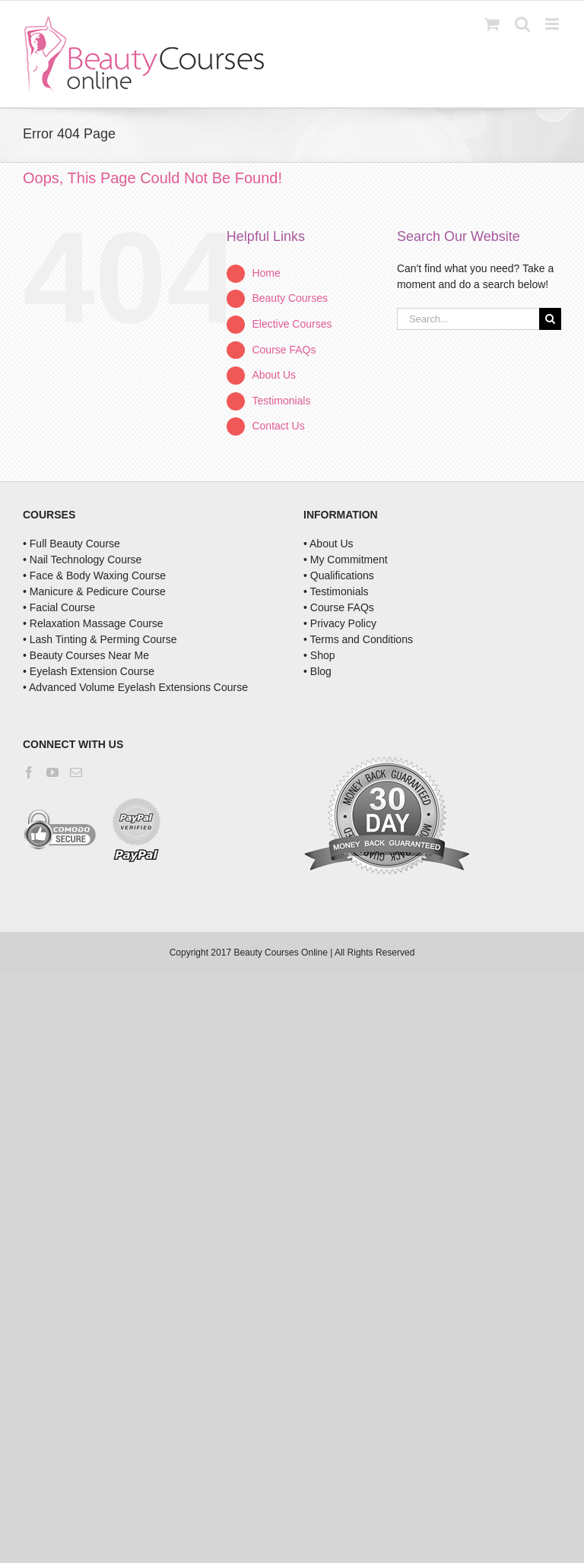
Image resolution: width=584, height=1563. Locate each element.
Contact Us (278, 426)
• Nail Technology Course (82, 559)
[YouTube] (52, 772)
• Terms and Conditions (358, 639)
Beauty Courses (290, 298)
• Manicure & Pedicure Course (94, 591)
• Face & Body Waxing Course (94, 575)
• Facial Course (59, 607)
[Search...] (468, 319)
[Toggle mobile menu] (553, 24)
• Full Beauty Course (71, 543)
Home (266, 273)
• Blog (317, 671)
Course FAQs (284, 350)
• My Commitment (345, 559)
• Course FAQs (338, 607)
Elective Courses (292, 324)
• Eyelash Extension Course (88, 671)
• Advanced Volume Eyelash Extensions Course (135, 687)
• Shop (319, 655)
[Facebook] (29, 772)
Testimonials (281, 401)
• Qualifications (338, 575)
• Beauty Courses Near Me (86, 655)
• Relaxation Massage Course (93, 623)
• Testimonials (336, 591)
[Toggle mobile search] (522, 24)
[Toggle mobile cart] (492, 24)
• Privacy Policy (339, 623)
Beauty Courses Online (280, 952)
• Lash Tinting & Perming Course (100, 639)
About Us (274, 375)
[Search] (550, 319)
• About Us (328, 543)
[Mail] (76, 772)
